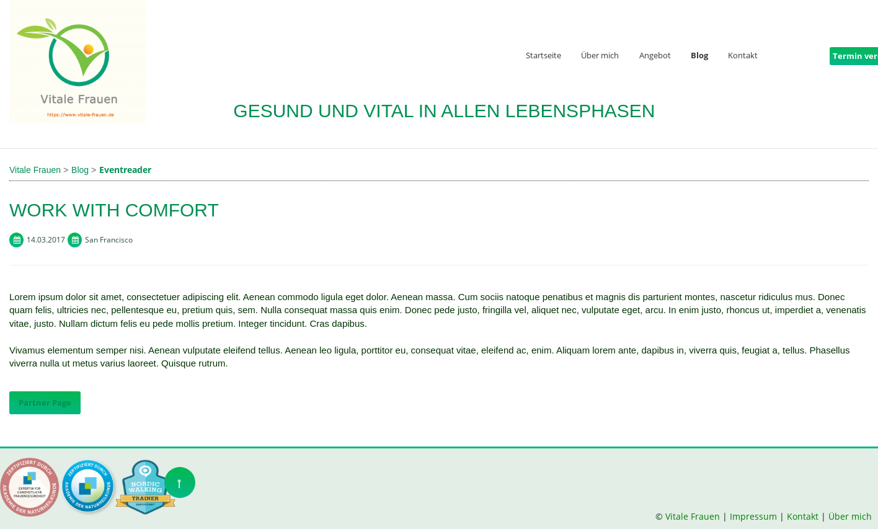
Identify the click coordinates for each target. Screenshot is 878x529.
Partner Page (45, 402)
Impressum (753, 516)
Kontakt (743, 56)
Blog (699, 56)
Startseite (543, 56)
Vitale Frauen (693, 516)
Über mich (600, 56)
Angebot (655, 56)
